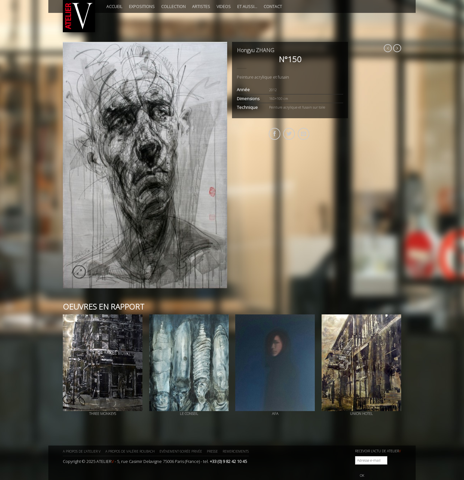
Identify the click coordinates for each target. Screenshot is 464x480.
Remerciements (236, 451)
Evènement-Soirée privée (181, 451)
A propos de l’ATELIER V (82, 451)
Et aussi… (247, 6)
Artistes (201, 6)
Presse (212, 451)
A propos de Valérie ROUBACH (130, 451)
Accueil (114, 6)
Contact (273, 6)
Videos (224, 6)
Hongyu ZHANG (255, 50)
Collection (173, 6)
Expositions (142, 6)
